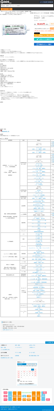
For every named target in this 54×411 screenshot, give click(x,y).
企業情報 (17, 355)
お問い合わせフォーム (8, 329)
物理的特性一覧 (5, 131)
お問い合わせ (4, 409)
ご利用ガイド (32, 347)
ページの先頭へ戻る (49, 342)
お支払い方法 (32, 345)
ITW (10, 11)
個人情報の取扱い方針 (34, 355)
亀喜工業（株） (8, 407)
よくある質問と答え (5, 349)
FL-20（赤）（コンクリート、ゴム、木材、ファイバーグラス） (38, 248)
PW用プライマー (39, 284)
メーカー (6, 11)
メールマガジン (18, 347)
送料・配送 (17, 345)
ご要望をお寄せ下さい (13, 409)
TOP (2, 11)
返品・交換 (3, 347)
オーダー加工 (32, 352)
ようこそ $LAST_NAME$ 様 (46, 2)
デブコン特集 (18, 352)
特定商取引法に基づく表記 (7, 357)
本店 (10, 3)
